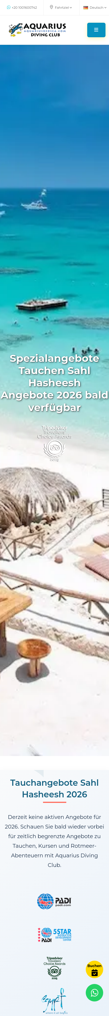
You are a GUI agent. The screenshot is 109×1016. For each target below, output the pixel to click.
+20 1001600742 (22, 8)
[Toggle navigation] (96, 30)
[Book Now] (94, 969)
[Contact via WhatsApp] (94, 992)
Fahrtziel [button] (60, 7)
